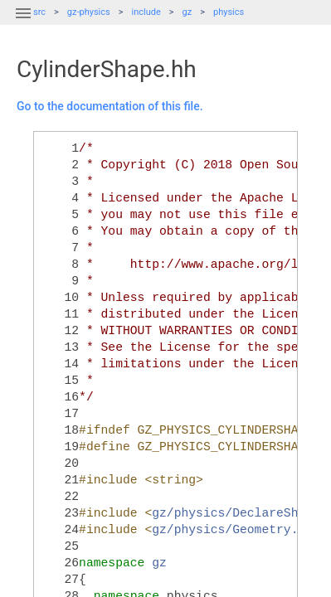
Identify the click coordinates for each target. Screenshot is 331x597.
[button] (23, 23)
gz (187, 12)
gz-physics (88, 12)
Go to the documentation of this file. (110, 106)
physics (228, 12)
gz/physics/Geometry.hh (232, 530)
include (146, 12)
